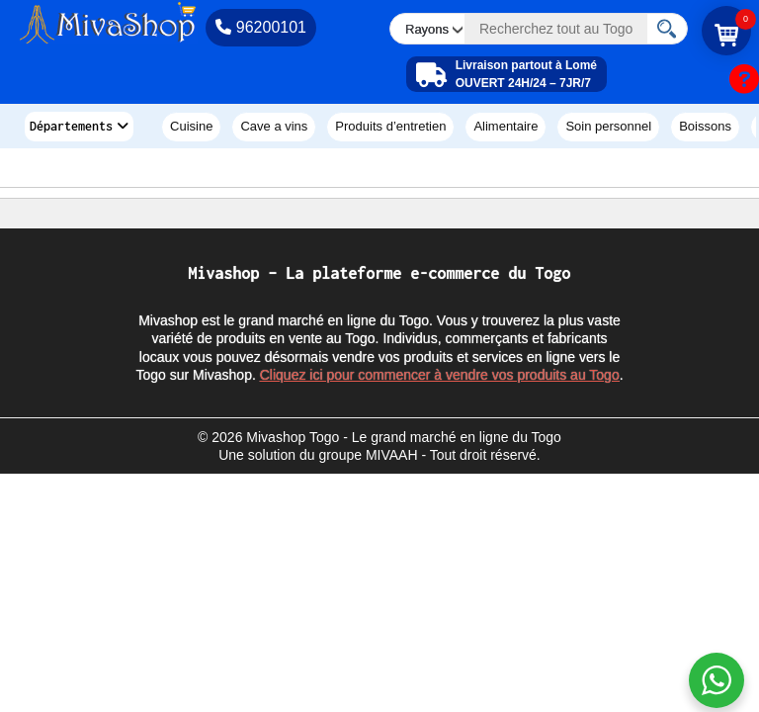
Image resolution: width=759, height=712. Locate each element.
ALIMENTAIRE (505, 126)
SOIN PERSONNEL (608, 126)
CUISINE (191, 126)
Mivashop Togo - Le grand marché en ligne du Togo (403, 437)
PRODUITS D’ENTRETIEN (390, 126)
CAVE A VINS (273, 126)
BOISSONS (705, 126)
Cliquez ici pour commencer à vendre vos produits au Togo (440, 375)
